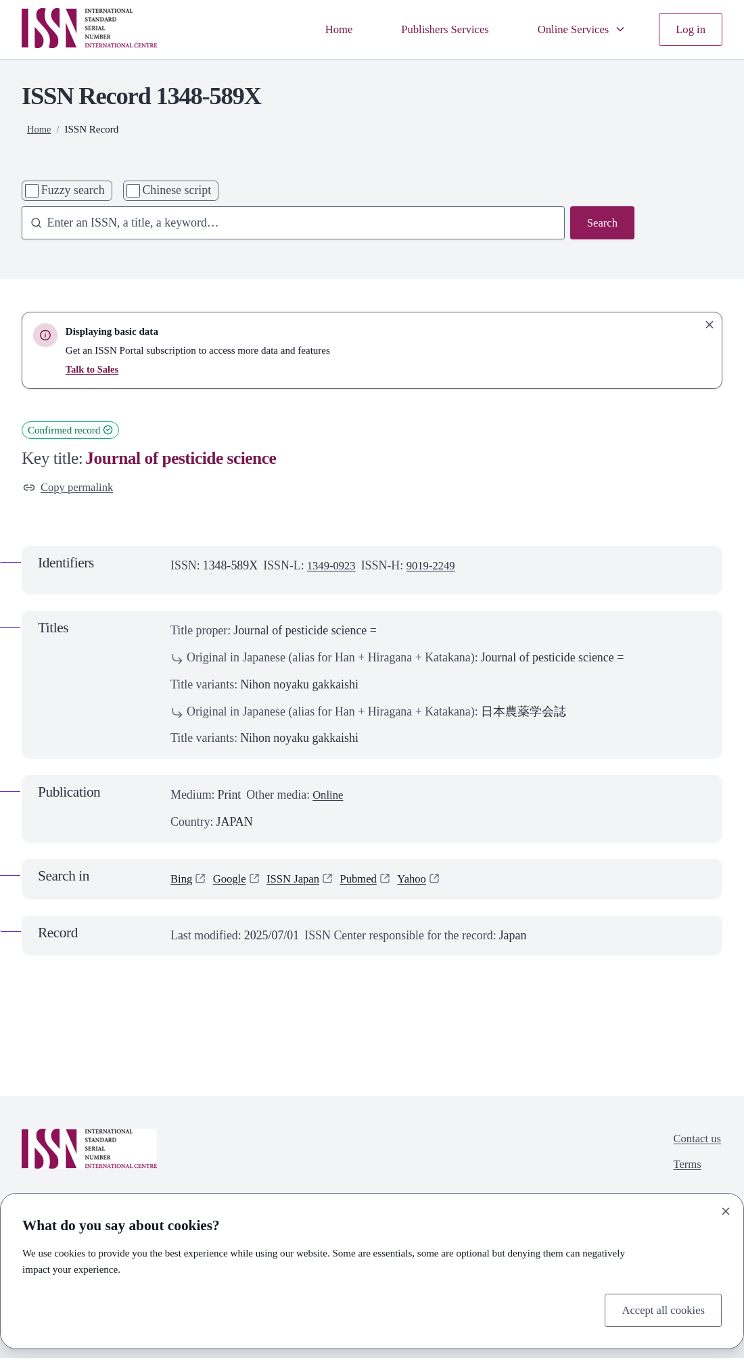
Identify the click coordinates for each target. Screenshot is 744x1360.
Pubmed (368, 880)
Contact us (695, 1141)
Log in (689, 28)
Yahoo (424, 880)
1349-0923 (333, 567)
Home (323, 28)
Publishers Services (434, 28)
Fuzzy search (73, 190)
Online (329, 796)
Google (232, 880)
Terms (684, 1168)
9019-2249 (436, 567)
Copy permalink (71, 487)
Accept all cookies (660, 1308)
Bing (182, 880)
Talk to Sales (93, 369)
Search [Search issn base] (601, 223)
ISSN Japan (299, 880)
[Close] (726, 1209)
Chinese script (176, 190)
